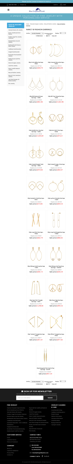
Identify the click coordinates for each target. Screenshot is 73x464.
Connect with (35, 456)
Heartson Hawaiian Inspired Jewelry (16, 407)
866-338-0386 (13, 4)
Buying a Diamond (56, 422)
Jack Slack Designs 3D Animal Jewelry (13, 80)
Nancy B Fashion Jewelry (14, 72)
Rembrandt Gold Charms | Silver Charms (14, 45)
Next (47, 35)
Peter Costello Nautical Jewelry (37, 416)
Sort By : (28, 33)
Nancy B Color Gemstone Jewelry (37, 420)
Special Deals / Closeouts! (35, 428)
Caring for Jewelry (55, 424)
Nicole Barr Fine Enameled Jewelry (16, 428)
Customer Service (11, 439)
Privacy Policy (10, 452)
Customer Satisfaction (12, 450)
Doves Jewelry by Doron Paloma (15, 410)
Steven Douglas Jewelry (14, 63)
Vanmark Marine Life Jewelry (15, 30)
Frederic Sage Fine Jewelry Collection (17, 414)
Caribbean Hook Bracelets (14, 49)
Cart (64, 5)
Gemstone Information (57, 418)
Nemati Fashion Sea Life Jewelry (15, 416)
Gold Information (55, 420)
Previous (40, 35)
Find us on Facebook (12, 441)
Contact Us (23, 4)
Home (8, 437)
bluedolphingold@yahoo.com (40, 453)
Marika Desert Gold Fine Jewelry (15, 431)
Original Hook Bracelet (13, 52)
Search (55, 4)
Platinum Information (56, 416)
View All (54, 35)
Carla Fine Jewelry (12, 65)
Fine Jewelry (11, 83)
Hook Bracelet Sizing (56, 410)
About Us (9, 448)
